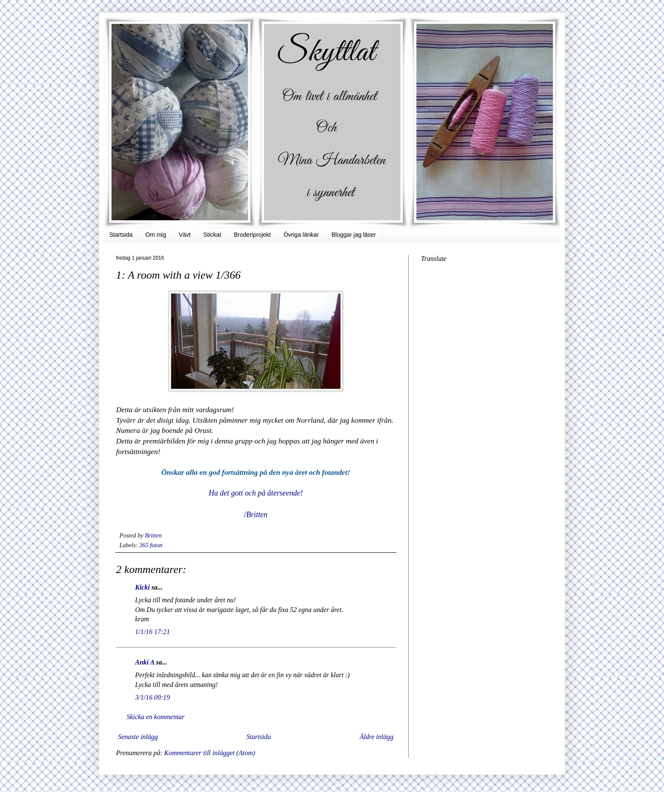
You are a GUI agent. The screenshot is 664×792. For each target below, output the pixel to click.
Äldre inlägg (376, 736)
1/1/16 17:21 (152, 631)
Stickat (212, 234)
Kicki (142, 587)
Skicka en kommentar (156, 716)
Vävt (185, 234)
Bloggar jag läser (354, 234)
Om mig (155, 234)
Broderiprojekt (252, 234)
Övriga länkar (300, 234)
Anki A (144, 662)
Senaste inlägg (138, 736)
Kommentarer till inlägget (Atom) (209, 752)
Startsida (121, 234)
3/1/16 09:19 (152, 697)
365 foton (151, 545)
